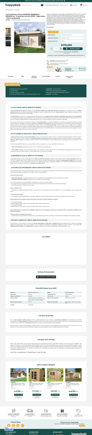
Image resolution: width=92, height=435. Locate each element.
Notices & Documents (34, 77)
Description (11, 76)
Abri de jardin (16, 9)
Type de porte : (52, 34)
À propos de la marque (69, 77)
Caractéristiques (46, 76)
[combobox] (73, 35)
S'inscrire (82, 425)
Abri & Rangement (9, 9)
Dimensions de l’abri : (53, 38)
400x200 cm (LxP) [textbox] (65, 38)
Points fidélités (9, 433)
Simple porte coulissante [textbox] (67, 34)
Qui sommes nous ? (33, 433)
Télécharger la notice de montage (46, 277)
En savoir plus (50, 27)
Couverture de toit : (53, 41)
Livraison (58, 76)
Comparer (19, 397)
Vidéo (22, 76)
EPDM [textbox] (63, 41)
